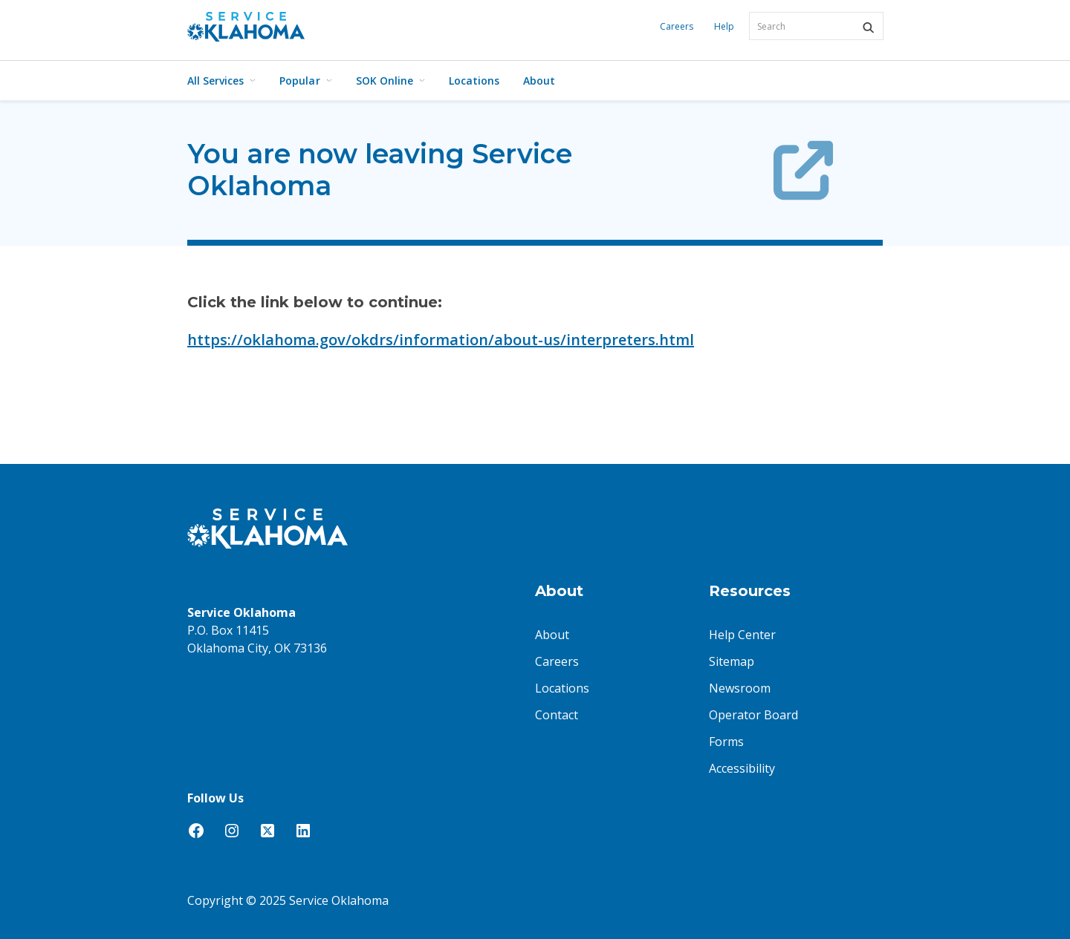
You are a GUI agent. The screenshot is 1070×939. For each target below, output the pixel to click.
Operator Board (753, 715)
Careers (676, 26)
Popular (305, 80)
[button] (868, 27)
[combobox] (816, 26)
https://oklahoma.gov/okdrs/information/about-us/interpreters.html (440, 340)
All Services (221, 80)
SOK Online (390, 80)
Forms (726, 741)
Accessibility (742, 768)
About (539, 80)
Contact (556, 715)
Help (724, 26)
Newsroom (740, 688)
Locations (474, 80)
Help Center (742, 634)
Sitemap (731, 661)
